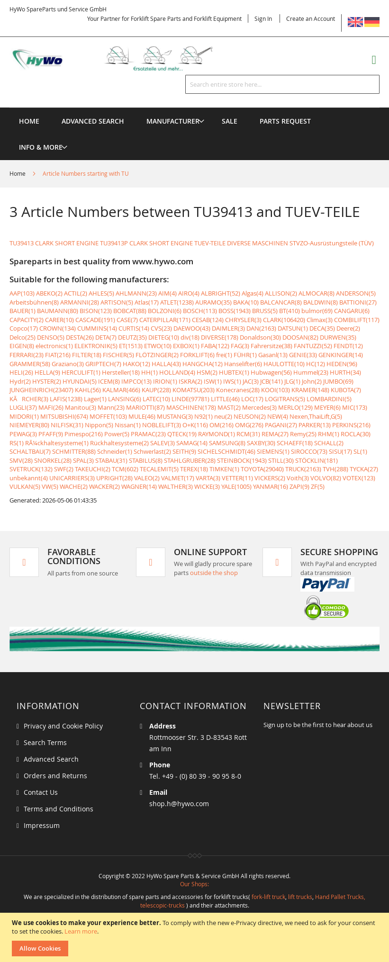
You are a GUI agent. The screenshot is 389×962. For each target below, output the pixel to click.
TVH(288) (335, 469)
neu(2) (223, 416)
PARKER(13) (315, 425)
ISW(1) (213, 381)
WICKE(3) (207, 486)
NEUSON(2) (250, 416)
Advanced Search (51, 759)
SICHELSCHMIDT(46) (226, 451)
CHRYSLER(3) (243, 319)
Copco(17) (23, 328)
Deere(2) (348, 328)
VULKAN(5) (24, 486)
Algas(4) (252, 293)
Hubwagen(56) (271, 372)
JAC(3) (251, 381)
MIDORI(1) (24, 416)
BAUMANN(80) (57, 310)
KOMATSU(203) (193, 390)
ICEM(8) (109, 381)
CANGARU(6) (352, 310)
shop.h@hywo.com (179, 803)
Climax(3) (320, 319)
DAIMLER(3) (228, 328)
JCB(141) (271, 381)
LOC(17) (252, 399)
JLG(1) (292, 381)
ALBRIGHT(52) (220, 293)
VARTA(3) (208, 478)
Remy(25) (303, 434)
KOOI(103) (275, 390)
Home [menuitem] (29, 121)
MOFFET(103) (108, 416)
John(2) (312, 381)
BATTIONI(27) (358, 302)
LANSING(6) (124, 399)
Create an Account (310, 18)
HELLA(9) (47, 372)
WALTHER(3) (175, 486)
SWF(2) (63, 469)
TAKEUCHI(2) (92, 469)
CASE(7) (127, 319)
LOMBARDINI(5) (329, 399)
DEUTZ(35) (132, 337)
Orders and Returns (55, 775)
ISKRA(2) (190, 381)
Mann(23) (111, 407)
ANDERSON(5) (356, 293)
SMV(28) (21, 460)
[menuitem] (173, 121)
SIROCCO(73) (309, 451)
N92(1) (203, 416)
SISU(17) (340, 451)
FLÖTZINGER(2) (157, 355)
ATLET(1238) (177, 302)
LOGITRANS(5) (285, 399)
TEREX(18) (194, 469)
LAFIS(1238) (66, 399)
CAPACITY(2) (26, 319)
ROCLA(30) (356, 434)
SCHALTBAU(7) (30, 451)
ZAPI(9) (299, 486)
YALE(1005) (236, 486)
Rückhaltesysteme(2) (119, 443)
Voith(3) (298, 478)
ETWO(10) (158, 346)
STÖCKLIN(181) (316, 460)
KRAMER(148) (310, 390)
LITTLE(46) (225, 399)
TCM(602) (125, 469)
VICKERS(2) (269, 478)
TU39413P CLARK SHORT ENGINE (146, 243)
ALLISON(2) (281, 293)
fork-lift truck (268, 896)
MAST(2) (229, 407)
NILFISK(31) (67, 425)
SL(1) (360, 451)
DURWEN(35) (338, 337)
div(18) (190, 337)
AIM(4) (167, 293)
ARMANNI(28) (79, 302)
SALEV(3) (162, 443)
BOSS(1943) (234, 310)
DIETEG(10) (163, 337)
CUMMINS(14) (97, 328)
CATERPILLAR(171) (164, 319)
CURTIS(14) (133, 328)
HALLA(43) (166, 364)
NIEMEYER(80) (29, 425)
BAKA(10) (246, 302)
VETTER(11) (237, 478)
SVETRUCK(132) (31, 469)
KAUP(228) (156, 390)
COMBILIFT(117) (357, 319)
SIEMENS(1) (273, 451)
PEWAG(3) (23, 434)
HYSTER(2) (46, 381)
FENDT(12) (348, 346)
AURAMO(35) (213, 302)
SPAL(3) (83, 460)
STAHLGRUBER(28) (190, 460)
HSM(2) (207, 372)
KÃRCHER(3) (28, 399)
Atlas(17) (147, 302)
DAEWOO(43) (191, 328)
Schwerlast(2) (152, 451)
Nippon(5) (99, 425)
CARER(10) (59, 319)
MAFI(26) (50, 407)
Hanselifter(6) (243, 364)
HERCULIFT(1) (81, 372)
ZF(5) (318, 486)
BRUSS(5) (265, 310)
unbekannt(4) (28, 478)
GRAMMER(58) (29, 364)
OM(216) (221, 425)
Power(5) (116, 434)
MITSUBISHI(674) (64, 416)
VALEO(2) (147, 478)
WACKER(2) (104, 486)
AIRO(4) (188, 293)
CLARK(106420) (284, 319)
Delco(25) (22, 337)
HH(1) (149, 372)
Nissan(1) (128, 425)
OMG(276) (249, 425)
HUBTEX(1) (234, 372)
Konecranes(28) (238, 390)
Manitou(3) (80, 407)
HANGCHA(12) (202, 364)
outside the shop (214, 572)
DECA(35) (322, 328)
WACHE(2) (74, 486)
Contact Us (41, 792)
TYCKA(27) (364, 469)
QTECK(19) (182, 434)
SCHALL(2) (329, 443)
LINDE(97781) (190, 399)
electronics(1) (54, 346)
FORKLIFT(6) (197, 355)
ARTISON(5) (116, 302)
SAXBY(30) (261, 443)
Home (18, 173)
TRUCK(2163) (303, 469)
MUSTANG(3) (175, 416)
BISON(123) (96, 310)
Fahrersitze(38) (271, 346)
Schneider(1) (114, 451)
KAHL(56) (88, 390)
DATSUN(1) (293, 328)
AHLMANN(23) (136, 293)
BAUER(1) (22, 310)
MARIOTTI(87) (145, 407)
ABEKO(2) (49, 293)
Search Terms (45, 742)
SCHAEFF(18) (295, 443)
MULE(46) (141, 416)
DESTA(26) (80, 337)
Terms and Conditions (58, 808)
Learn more (80, 931)
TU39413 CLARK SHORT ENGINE (54, 243)
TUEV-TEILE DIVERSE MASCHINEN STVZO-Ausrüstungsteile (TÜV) (284, 243)
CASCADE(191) (95, 319)
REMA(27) (275, 434)
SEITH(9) (184, 451)
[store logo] (120, 58)
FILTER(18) (86, 355)
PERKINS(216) (351, 425)
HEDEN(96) (341, 364)
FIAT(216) (58, 355)
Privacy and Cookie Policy (63, 725)
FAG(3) (240, 346)
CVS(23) (161, 328)
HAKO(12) (136, 364)
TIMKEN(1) (224, 469)
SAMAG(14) (192, 443)
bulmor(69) (317, 310)
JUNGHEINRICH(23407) (41, 390)
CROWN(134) (57, 328)
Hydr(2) (20, 381)
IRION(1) (165, 381)
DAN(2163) (261, 328)
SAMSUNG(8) (227, 443)
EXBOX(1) (186, 346)
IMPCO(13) (136, 381)
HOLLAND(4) (177, 372)
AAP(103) (22, 293)
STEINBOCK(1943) (242, 460)
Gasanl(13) (273, 355)
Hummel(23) (310, 372)
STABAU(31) (111, 460)
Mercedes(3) (259, 407)
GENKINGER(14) (340, 355)
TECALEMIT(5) (159, 469)
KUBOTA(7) (346, 390)
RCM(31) (248, 434)
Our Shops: (194, 884)
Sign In (263, 18)
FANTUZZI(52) (313, 346)
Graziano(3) (68, 364)
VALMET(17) (177, 478)
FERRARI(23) (26, 355)
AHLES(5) (101, 293)
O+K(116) (195, 425)
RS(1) (16, 443)
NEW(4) (277, 416)
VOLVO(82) (325, 478)
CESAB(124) (208, 319)
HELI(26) (21, 372)
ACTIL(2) (75, 293)
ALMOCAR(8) (317, 293)
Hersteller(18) (121, 372)
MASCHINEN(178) (191, 407)
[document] (196, 937)
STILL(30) (281, 460)
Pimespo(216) (83, 434)
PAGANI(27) (281, 425)
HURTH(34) (345, 372)
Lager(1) (95, 399)
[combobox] (282, 84)
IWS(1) (232, 381)
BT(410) (289, 310)
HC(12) (315, 364)
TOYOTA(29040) (262, 469)
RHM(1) (328, 434)
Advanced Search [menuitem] (93, 121)
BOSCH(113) (200, 310)
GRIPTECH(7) (103, 364)
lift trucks (300, 896)
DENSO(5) (50, 337)
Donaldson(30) (260, 337)
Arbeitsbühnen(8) (34, 302)
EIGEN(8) (21, 346)
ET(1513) (131, 346)
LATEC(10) (156, 399)
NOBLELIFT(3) (161, 425)
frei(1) (224, 355)
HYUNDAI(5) (80, 381)
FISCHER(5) (118, 355)
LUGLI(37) (23, 407)
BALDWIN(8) (320, 302)
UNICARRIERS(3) (72, 478)
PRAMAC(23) (148, 434)
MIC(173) (354, 407)
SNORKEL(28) (53, 460)
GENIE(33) (303, 355)
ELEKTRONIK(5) (96, 346)
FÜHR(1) (245, 355)
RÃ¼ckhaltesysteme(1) (57, 443)
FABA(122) (215, 346)
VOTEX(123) (359, 478)
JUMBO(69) (338, 381)
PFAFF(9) (50, 434)
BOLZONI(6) (164, 310)
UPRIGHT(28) (114, 478)
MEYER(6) (327, 407)
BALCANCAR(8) (281, 302)
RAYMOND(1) (216, 434)
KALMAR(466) (121, 390)
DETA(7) (106, 337)
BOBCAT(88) (129, 310)
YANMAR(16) (270, 486)
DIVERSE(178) (219, 337)
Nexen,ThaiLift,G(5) (315, 416)
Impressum (42, 825)
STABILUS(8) (146, 460)
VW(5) (50, 486)
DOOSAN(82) (300, 337)
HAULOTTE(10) (284, 364)
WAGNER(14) (139, 486)
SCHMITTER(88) (74, 451)
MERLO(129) (295, 407)
